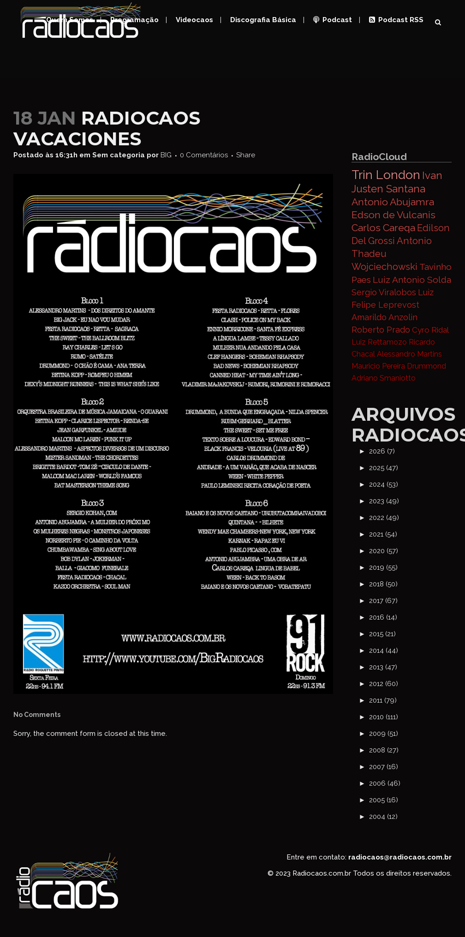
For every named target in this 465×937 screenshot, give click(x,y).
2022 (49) (384, 517)
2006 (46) (384, 783)
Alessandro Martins (409, 354)
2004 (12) (383, 816)
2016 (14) (383, 617)
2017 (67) (383, 601)
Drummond (426, 366)
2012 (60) (383, 684)
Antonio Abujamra (393, 202)
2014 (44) (383, 650)
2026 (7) (382, 451)
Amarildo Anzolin (384, 317)
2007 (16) (383, 767)
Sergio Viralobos (384, 292)
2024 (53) (383, 484)
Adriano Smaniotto (384, 378)
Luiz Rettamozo (379, 342)
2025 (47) (383, 468)
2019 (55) (383, 567)
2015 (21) (382, 634)
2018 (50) (383, 584)
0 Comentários (204, 155)
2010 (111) (383, 717)
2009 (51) (383, 733)
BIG (166, 155)
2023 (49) (384, 501)
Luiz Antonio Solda (412, 280)
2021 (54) (383, 534)
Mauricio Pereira (378, 366)
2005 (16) (383, 800)
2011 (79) (383, 700)
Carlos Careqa (383, 227)
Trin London (386, 174)
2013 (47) (383, 667)
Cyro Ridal (430, 329)
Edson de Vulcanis (393, 215)
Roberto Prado (381, 329)
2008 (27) (384, 750)
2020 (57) (383, 551)
